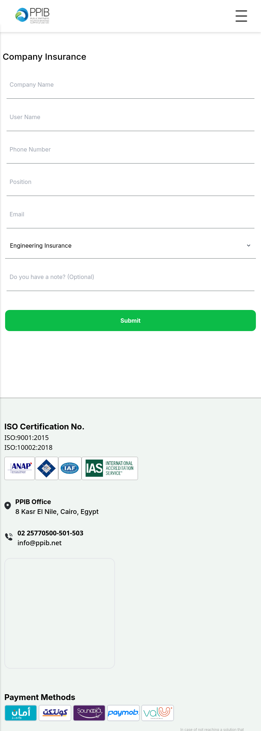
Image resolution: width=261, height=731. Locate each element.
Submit (130, 320)
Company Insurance (44, 56)
